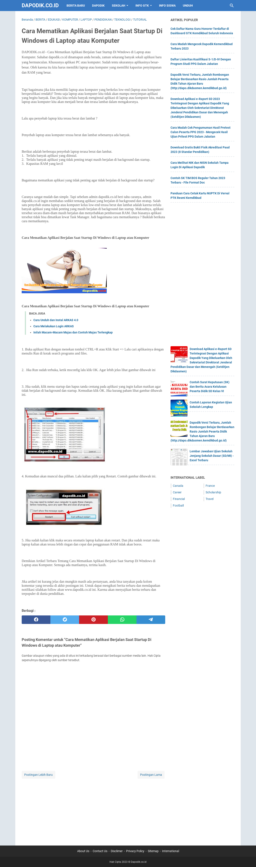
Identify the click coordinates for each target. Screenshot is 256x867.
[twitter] (64, 619)
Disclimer (117, 851)
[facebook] (36, 619)
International (170, 851)
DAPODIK (98, 5)
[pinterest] (93, 619)
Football (178, 505)
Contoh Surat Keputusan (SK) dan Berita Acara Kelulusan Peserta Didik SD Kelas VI (209, 386)
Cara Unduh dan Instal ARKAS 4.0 (55, 320)
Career (177, 492)
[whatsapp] (122, 619)
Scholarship (213, 492)
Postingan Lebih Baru (38, 774)
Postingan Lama (151, 774)
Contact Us (100, 851)
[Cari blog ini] (231, 5)
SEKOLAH (118, 5)
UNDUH (188, 5)
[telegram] (151, 619)
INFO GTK (142, 5)
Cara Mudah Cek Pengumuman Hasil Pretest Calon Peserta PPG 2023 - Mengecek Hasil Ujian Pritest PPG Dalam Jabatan (200, 132)
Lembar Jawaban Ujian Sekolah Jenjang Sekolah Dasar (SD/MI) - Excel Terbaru (212, 456)
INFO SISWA (167, 5)
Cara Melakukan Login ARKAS (53, 326)
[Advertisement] (93, 809)
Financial (179, 499)
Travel (209, 499)
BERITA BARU (76, 5)
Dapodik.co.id (40, 5)
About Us (83, 851)
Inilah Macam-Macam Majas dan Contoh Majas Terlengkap (73, 332)
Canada (178, 485)
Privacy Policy (135, 851)
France (210, 485)
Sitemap (153, 851)
